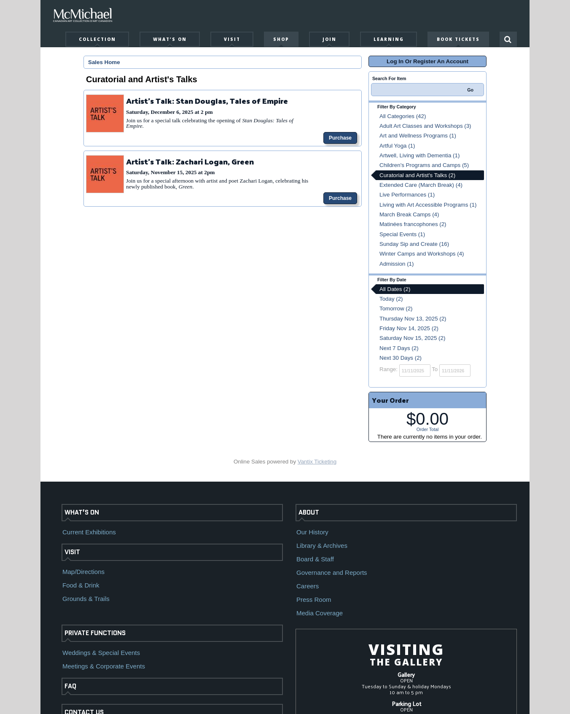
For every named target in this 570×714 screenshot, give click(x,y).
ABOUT (308, 512)
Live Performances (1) (407, 194)
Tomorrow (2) (396, 308)
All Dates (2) (394, 289)
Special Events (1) (402, 234)
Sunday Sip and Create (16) (414, 244)
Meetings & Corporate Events (103, 666)
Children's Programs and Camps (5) (424, 165)
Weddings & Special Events (101, 652)
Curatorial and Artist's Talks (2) (417, 175)
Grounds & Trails (86, 598)
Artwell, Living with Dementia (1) (419, 155)
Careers (307, 586)
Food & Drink (80, 585)
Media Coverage (319, 613)
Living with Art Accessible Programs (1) (427, 205)
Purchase (340, 138)
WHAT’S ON (82, 512)
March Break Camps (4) (409, 214)
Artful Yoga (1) (397, 146)
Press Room (313, 599)
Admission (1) (396, 264)
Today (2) (391, 299)
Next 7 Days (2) (399, 348)
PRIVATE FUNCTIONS (95, 633)
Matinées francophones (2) (412, 224)
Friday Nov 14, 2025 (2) (408, 328)
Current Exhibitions (89, 532)
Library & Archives (321, 545)
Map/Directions (83, 571)
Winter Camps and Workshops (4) (421, 254)
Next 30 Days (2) (400, 358)
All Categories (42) (402, 116)
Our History (312, 532)
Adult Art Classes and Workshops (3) (425, 126)
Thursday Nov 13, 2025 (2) (412, 318)
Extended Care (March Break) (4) (420, 185)
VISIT (72, 552)
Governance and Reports (331, 572)
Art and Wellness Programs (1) (417, 135)
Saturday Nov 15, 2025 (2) (412, 338)
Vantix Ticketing (317, 461)
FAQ (70, 686)
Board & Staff (315, 559)
